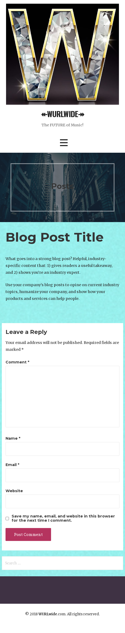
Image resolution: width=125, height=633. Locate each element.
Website (14, 490)
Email (12, 464)
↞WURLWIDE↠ (62, 113)
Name (13, 438)
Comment (17, 362)
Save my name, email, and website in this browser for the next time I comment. (63, 518)
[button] (64, 143)
